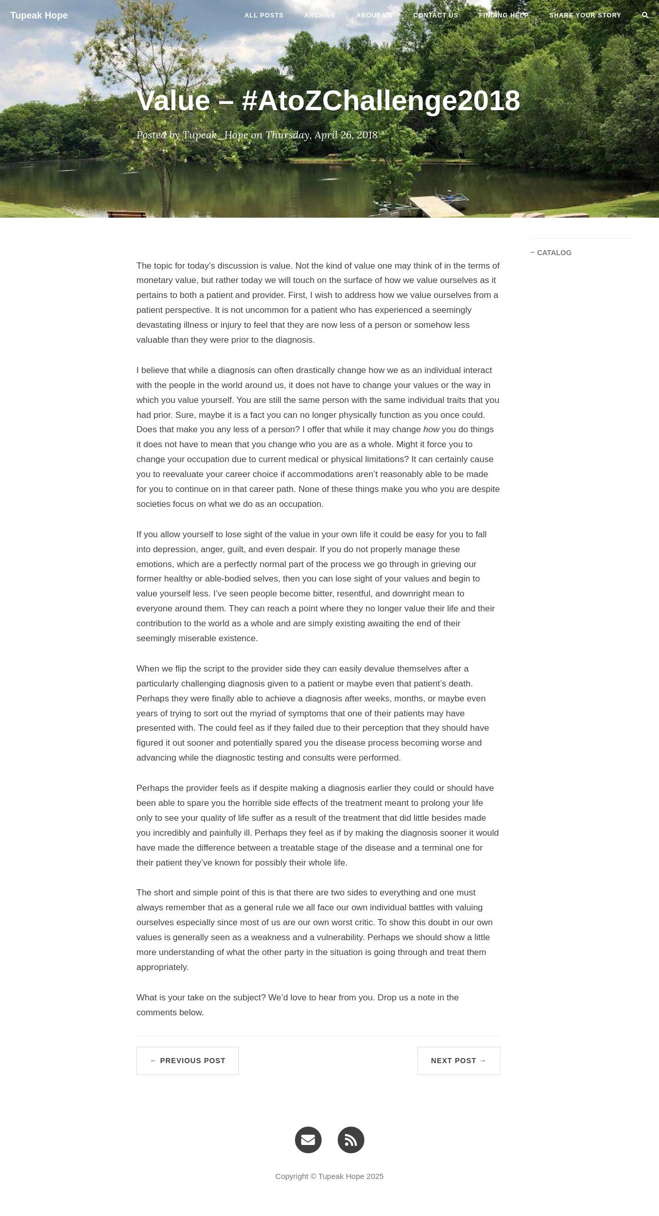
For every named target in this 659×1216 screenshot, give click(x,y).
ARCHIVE (320, 15)
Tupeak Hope (39, 15)
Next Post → (459, 1060)
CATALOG (554, 253)
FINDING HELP (504, 15)
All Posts (264, 15)
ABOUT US (374, 15)
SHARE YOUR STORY (585, 15)
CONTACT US (436, 15)
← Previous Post (188, 1060)
